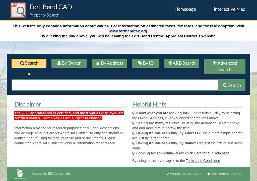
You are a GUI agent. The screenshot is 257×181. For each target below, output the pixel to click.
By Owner (69, 63)
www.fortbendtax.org (128, 31)
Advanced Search (225, 66)
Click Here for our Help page (207, 153)
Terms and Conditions (203, 161)
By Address (109, 63)
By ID (146, 63)
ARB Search (182, 63)
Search (29, 63)
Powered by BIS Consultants (42, 173)
